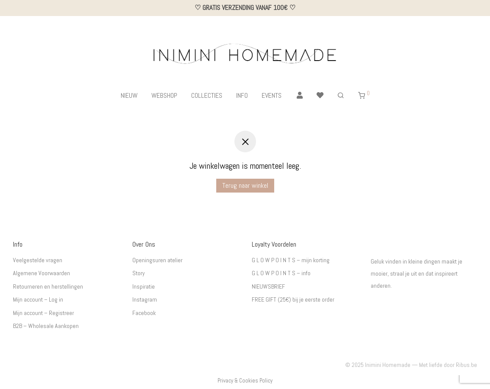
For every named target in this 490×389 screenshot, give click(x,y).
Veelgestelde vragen (37, 260)
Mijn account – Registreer (43, 313)
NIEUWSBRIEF (268, 286)
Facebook (144, 313)
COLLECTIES (206, 95)
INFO (242, 95)
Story (138, 273)
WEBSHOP (164, 95)
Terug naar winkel (245, 185)
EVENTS (272, 95)
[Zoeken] (340, 95)
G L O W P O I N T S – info (281, 273)
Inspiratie (143, 286)
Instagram (144, 299)
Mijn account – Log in (38, 299)
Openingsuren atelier (157, 260)
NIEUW (129, 95)
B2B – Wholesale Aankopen (46, 326)
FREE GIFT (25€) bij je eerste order (293, 299)
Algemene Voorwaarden (41, 273)
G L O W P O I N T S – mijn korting (291, 260)
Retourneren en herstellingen (48, 286)
